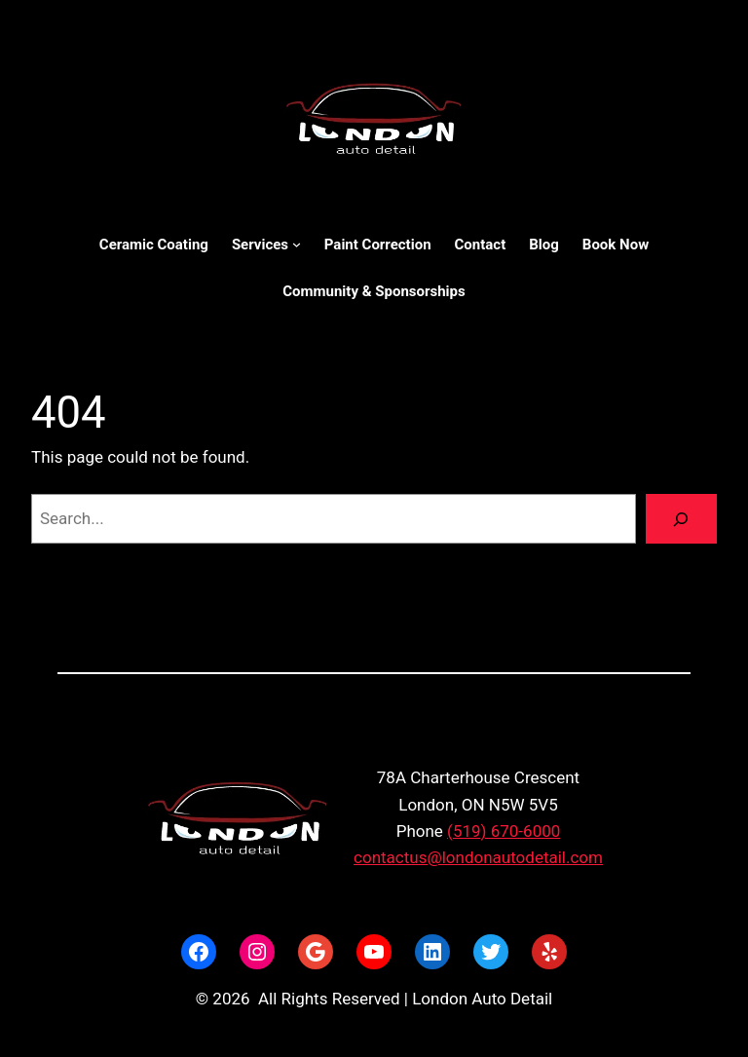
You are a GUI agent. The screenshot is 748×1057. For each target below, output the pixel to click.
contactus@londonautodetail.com (478, 857)
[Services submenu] (296, 244)
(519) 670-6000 (503, 831)
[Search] (681, 519)
